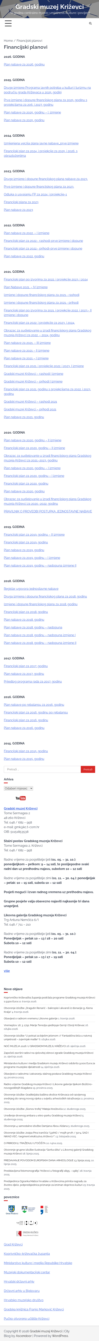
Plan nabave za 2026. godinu (24, 64)
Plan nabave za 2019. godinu (24, 550)
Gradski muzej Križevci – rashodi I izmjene (33, 374)
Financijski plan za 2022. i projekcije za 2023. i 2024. (39, 323)
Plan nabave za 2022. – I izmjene (26, 233)
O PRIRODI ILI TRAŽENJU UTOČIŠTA (25, 1143)
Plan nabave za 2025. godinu (24, 120)
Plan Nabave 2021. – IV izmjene (26, 287)
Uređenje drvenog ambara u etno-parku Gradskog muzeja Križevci (43, 1115)
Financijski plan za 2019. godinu (26, 542)
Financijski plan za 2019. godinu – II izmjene (34, 534)
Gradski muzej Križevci (49, 6)
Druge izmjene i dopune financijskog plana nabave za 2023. (46, 179)
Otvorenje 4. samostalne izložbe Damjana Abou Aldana (36, 1125)
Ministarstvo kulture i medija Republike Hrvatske (38, 1263)
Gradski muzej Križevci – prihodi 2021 (30, 409)
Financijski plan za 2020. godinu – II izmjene (34, 448)
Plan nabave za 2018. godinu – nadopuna (33, 627)
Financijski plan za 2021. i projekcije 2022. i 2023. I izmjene (44, 366)
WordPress (60, 1336)
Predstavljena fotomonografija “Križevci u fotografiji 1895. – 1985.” (41, 1170)
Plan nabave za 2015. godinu (24, 759)
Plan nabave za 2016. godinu (24, 728)
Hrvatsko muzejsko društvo (24, 1300)
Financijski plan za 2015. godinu (26, 751)
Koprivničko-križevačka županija (27, 1254)
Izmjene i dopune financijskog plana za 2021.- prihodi (41, 302)
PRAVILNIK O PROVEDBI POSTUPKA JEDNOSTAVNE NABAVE (48, 511)
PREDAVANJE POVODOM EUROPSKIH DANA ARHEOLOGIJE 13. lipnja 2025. (47, 1160)
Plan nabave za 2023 (18, 210)
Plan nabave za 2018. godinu (24, 619)
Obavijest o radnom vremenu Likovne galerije (31, 1018)
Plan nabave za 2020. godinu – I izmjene (32, 468)
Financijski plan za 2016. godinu (26, 720)
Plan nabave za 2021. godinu (24, 417)
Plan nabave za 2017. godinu (24, 674)
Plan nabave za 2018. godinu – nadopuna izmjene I (40, 635)
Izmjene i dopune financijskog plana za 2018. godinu (41, 604)
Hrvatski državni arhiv (19, 1281)
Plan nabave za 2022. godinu (24, 256)
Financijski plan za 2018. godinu (26, 612)
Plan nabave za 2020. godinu (24, 491)
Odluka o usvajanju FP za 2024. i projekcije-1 (35, 194)
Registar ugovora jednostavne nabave (31, 589)
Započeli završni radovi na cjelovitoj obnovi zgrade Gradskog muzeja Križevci (48, 1052)
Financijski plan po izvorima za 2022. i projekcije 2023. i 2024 (46, 279)
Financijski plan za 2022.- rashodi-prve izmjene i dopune (43, 241)
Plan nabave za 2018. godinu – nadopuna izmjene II (40, 643)
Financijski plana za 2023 (21, 202)
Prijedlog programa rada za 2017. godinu (33, 681)
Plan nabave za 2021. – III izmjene (27, 343)
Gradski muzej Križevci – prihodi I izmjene (33, 381)
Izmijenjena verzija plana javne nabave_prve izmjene (41, 143)
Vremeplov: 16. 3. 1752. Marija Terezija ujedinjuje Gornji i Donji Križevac (44, 1025)
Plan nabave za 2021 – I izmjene (26, 358)
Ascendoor (24, 1336)
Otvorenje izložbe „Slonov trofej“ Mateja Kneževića (33, 1108)
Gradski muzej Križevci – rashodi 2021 (30, 401)
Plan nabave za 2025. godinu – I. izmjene (32, 112)
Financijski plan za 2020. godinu (26, 483)
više (7, 971)
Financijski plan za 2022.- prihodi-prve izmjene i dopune (43, 248)
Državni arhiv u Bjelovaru (22, 1291)
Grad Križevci (13, 1244)
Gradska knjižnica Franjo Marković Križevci (34, 1309)
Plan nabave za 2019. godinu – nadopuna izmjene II (40, 565)
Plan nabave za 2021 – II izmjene (26, 350)
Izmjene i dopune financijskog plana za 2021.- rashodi (41, 295)
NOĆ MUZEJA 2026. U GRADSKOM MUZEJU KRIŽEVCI (35, 1046)
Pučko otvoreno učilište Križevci (26, 1319)
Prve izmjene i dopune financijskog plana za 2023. (39, 186)
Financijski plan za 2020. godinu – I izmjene (34, 476)
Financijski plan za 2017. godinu (26, 666)
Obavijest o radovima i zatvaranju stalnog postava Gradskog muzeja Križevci (48, 1073)
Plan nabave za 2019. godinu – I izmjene (32, 558)
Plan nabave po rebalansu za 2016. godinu (34, 705)
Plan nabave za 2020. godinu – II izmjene (32, 440)
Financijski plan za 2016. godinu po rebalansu (36, 712)
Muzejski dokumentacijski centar (27, 1272)
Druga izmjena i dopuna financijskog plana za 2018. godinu (45, 596)
